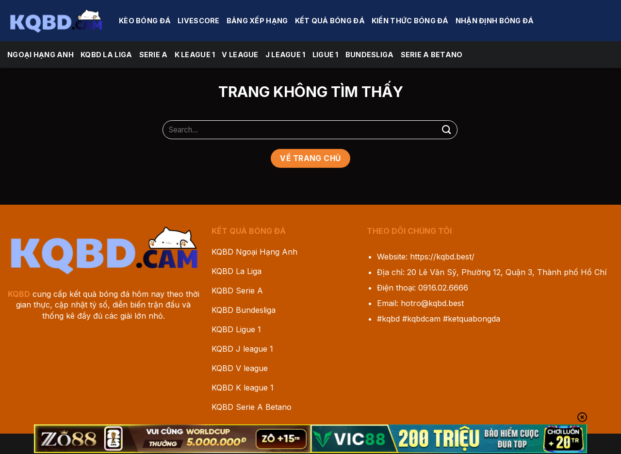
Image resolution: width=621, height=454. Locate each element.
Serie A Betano (432, 54)
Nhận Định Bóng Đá (495, 20)
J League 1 (285, 54)
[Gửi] (447, 129)
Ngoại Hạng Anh (40, 54)
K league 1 (195, 54)
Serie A (153, 54)
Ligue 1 (325, 54)
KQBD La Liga (106, 54)
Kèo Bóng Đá (145, 20)
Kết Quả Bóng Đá (330, 20)
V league (240, 54)
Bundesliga (369, 54)
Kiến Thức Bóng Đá (410, 20)
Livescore (199, 20)
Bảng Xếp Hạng (257, 20)
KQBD (19, 294)
